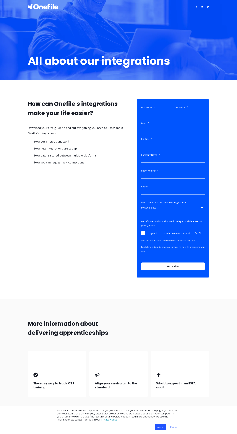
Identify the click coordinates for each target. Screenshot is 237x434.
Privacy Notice (109, 419)
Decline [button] (173, 427)
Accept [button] (160, 427)
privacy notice (148, 225)
